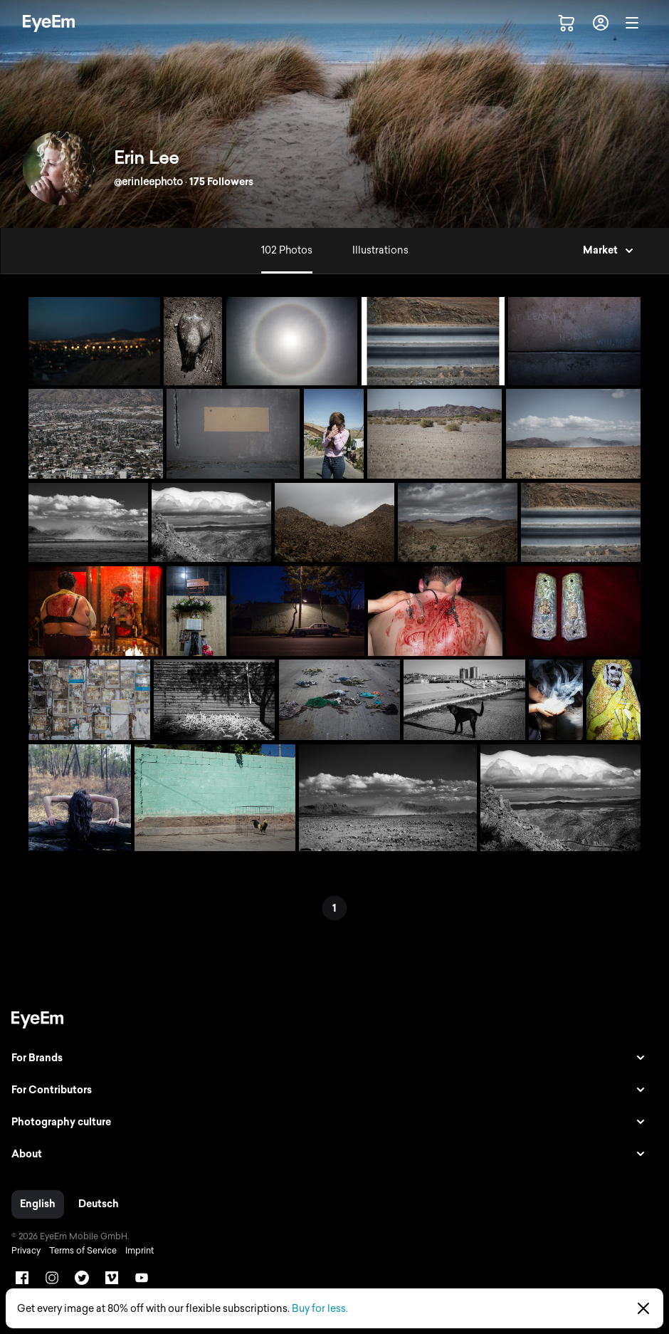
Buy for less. (320, 1309)
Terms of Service (83, 1251)
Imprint (139, 1251)
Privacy (26, 1251)
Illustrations (380, 250)
